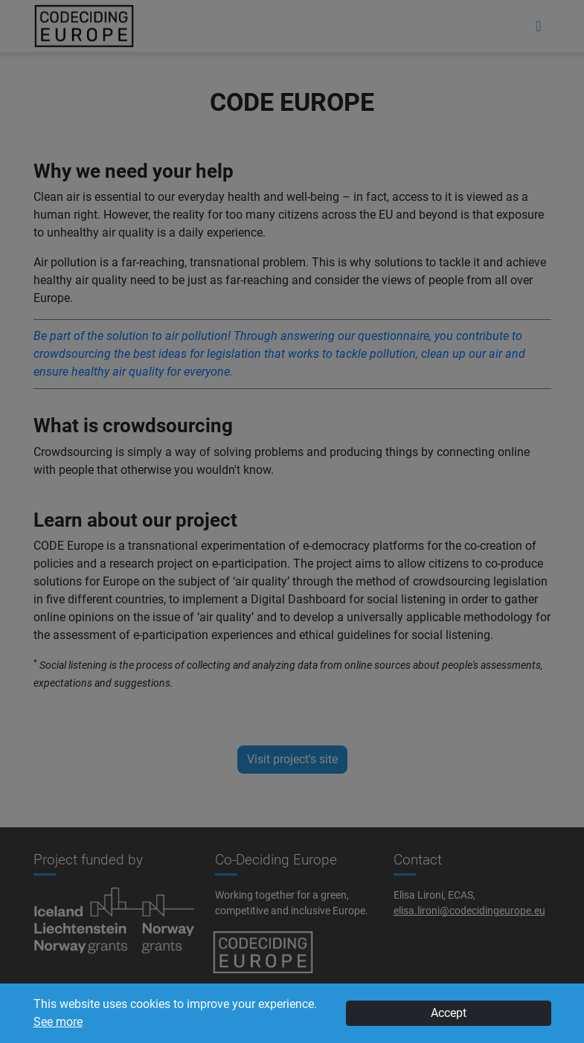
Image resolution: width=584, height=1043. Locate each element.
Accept (448, 1013)
